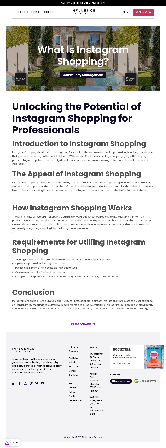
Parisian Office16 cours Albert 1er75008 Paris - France (96, 382)
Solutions (73, 362)
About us (73, 366)
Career (72, 370)
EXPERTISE (35, 12)
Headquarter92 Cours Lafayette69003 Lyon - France (96, 360)
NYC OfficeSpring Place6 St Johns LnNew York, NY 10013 (96, 406)
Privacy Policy (72, 389)
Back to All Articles (83, 324)
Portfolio (23, 12)
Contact (73, 375)
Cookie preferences (75, 398)
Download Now (96, 2)
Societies (48, 12)
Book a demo (143, 12)
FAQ (71, 383)
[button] (125, 12)
